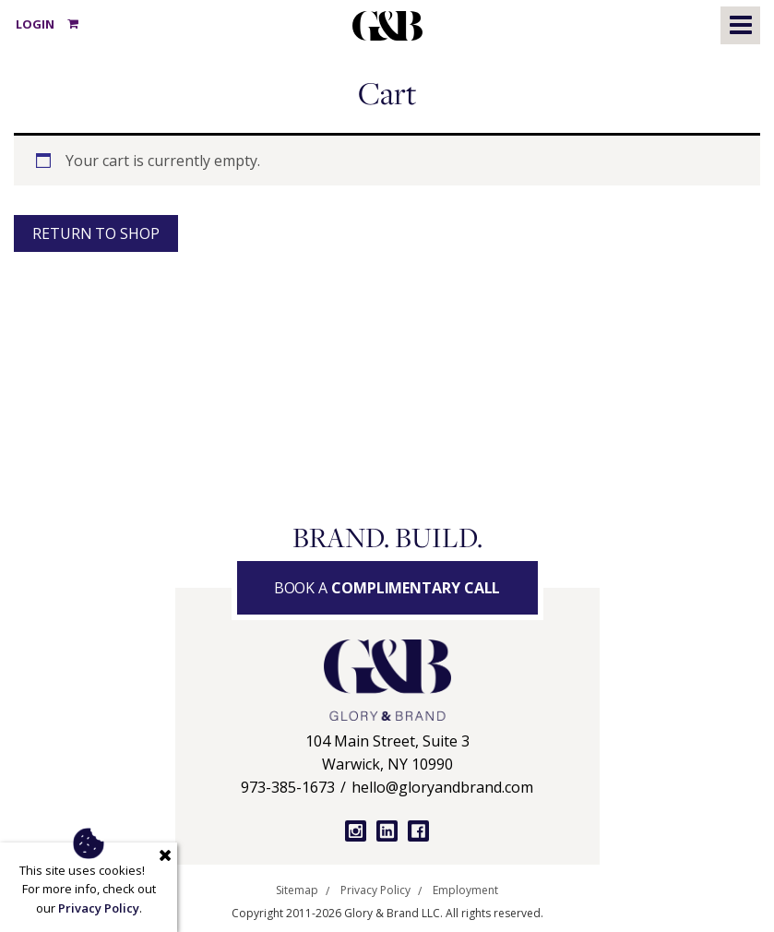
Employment (465, 890)
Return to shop (96, 233)
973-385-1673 (288, 787)
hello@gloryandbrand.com (442, 787)
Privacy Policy (375, 890)
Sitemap (297, 890)
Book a (387, 588)
